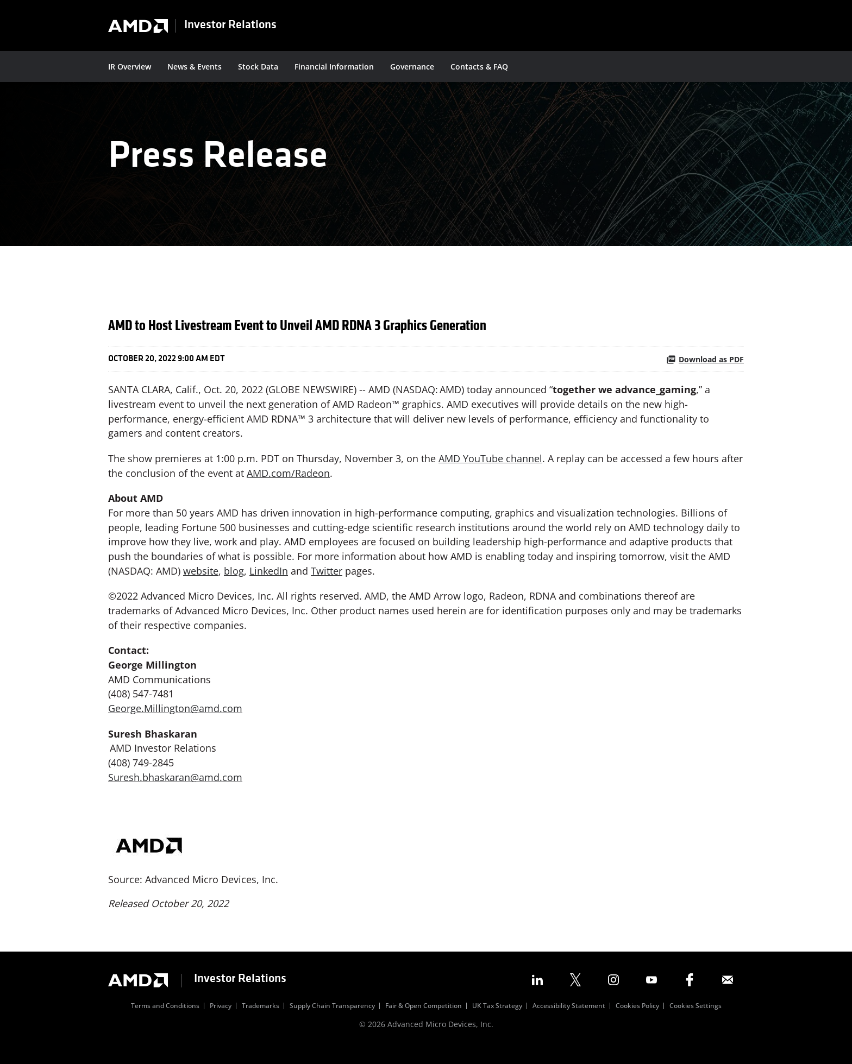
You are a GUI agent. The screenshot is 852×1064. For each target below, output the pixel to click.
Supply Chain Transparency (332, 1020)
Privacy (220, 1020)
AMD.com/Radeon (288, 482)
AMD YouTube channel (490, 468)
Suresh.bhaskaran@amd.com (175, 790)
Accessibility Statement (568, 1020)
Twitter (326, 581)
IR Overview (129, 66)
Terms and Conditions (165, 1020)
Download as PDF (705, 368)
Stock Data (258, 66)
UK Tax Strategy (497, 1020)
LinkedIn (268, 581)
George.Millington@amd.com (175, 720)
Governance (412, 66)
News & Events (194, 66)
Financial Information (334, 66)
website (200, 581)
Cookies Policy (637, 1020)
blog (234, 581)
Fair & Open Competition (423, 1020)
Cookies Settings (695, 1020)
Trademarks (260, 1020)
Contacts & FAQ (479, 66)
